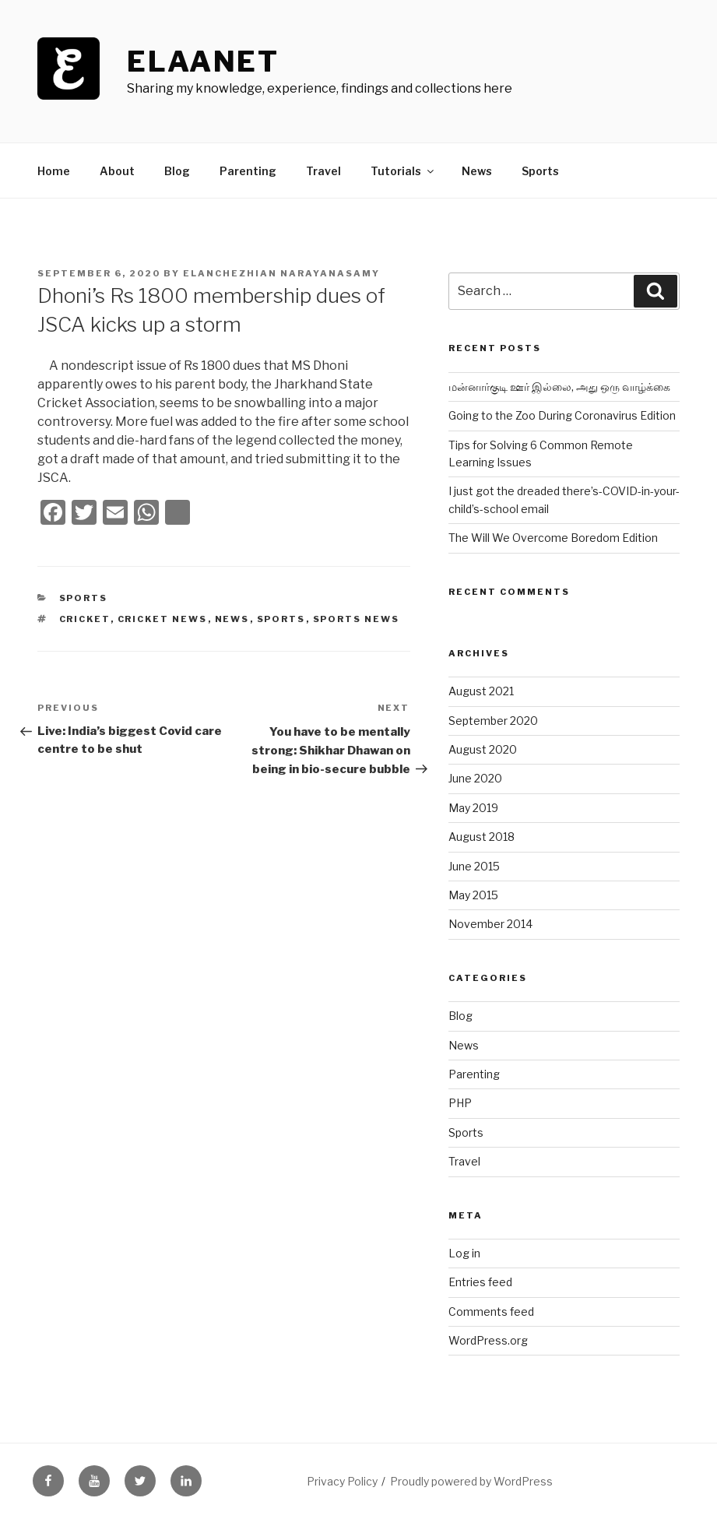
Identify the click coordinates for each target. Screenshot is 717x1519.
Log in (464, 1253)
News (477, 171)
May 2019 (473, 807)
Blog (177, 171)
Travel (323, 171)
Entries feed (480, 1282)
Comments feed (491, 1311)
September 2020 (493, 720)
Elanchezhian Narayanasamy (281, 273)
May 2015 (473, 895)
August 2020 (482, 749)
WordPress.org (488, 1340)
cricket (85, 619)
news (232, 619)
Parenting (248, 171)
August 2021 (481, 691)
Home (53, 171)
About (117, 171)
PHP (460, 1102)
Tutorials (403, 171)
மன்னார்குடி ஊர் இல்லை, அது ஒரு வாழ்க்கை (559, 386)
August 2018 (481, 836)
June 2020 (475, 778)
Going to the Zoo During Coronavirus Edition (562, 415)
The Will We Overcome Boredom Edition (553, 537)
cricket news (163, 619)
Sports (540, 171)
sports (281, 619)
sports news (356, 619)
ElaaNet (203, 61)
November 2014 (490, 923)
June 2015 (474, 866)
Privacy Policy (342, 1481)
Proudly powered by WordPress (471, 1481)
